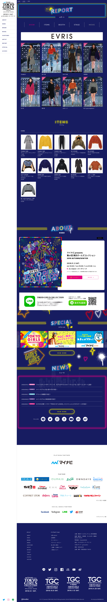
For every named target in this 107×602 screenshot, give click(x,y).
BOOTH (62, 25)
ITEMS (47, 25)
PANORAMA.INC (100, 599)
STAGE (77, 25)
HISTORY (29, 559)
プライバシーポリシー (56, 542)
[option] (34, 339)
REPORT (4, 43)
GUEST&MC (5, 35)
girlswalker (85, 544)
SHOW (23, 1)
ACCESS (4, 51)
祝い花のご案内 (54, 545)
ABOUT (4, 20)
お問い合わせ (54, 535)
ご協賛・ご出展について (56, 547)
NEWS (4, 23)
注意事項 (53, 537)
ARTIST (4, 39)
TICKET (74, 277)
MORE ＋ (91, 277)
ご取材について (54, 550)
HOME (19, 1)
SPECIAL (4, 47)
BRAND (4, 27)
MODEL (4, 31)
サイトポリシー (54, 540)
